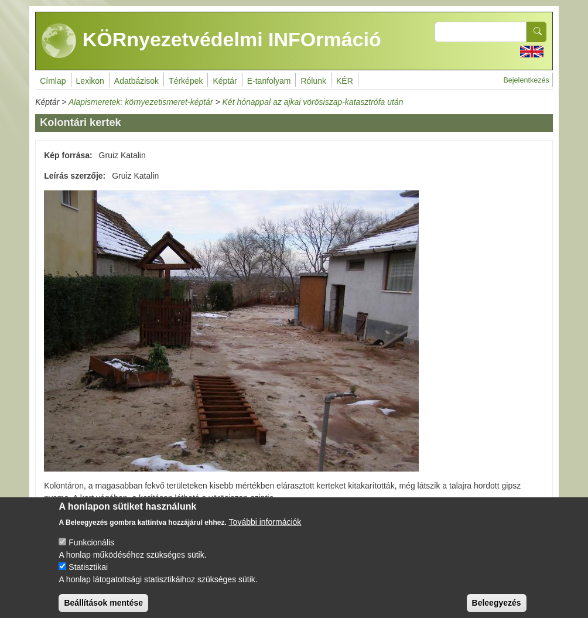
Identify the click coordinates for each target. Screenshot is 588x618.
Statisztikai (88, 576)
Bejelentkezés (526, 80)
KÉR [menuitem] (344, 81)
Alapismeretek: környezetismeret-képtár (141, 102)
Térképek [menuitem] (186, 81)
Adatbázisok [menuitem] (136, 81)
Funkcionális (91, 551)
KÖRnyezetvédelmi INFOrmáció (211, 41)
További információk (265, 530)
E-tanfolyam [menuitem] (269, 81)
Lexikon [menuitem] (90, 81)
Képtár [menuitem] (225, 81)
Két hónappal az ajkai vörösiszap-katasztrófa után (313, 102)
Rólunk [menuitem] (313, 81)
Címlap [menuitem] (53, 81)
